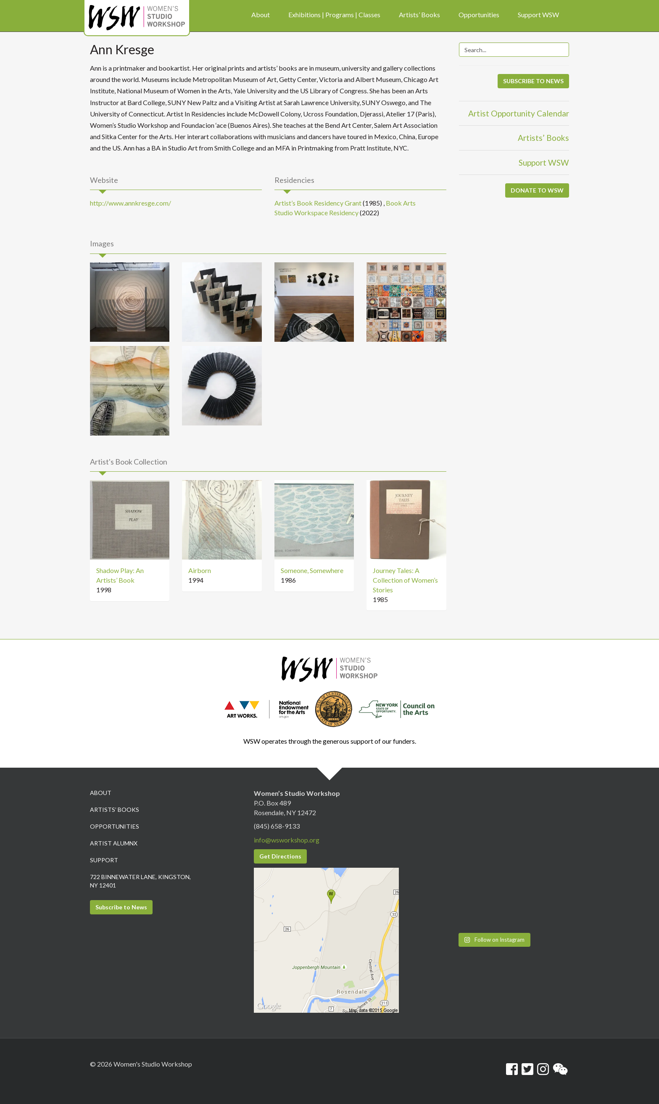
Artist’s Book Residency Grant (317, 203)
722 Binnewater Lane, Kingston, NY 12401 (140, 881)
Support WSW (544, 162)
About (100, 792)
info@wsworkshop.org (286, 840)
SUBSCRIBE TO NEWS (533, 81)
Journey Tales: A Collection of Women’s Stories (405, 580)
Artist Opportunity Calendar (518, 113)
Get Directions (280, 856)
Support (104, 860)
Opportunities (114, 826)
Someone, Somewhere (312, 570)
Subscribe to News (121, 907)
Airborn (199, 570)
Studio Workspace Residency (316, 213)
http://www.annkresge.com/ (130, 203)
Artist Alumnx (113, 843)
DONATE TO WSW (537, 190)
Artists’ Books (543, 138)
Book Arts (401, 203)
